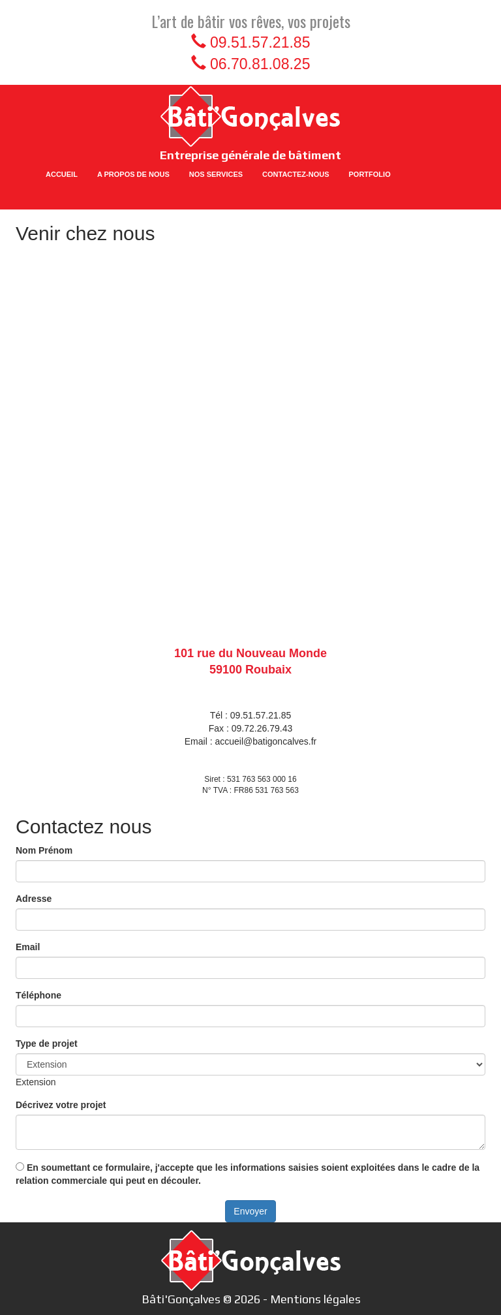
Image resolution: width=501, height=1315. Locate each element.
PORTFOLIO (370, 174)
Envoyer (250, 1211)
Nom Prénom (44, 850)
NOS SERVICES (216, 174)
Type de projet (47, 1043)
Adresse (34, 898)
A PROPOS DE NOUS (133, 174)
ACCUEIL (62, 174)
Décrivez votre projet (61, 1105)
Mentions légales (315, 1299)
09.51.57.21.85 (260, 42)
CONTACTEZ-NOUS (295, 174)
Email (28, 947)
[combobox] (35, 1082)
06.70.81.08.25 (260, 63)
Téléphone (38, 995)
